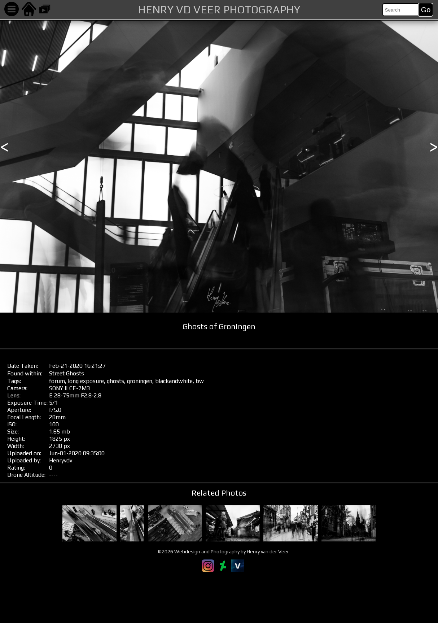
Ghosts (75, 373)
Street (57, 373)
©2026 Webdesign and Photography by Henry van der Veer (223, 551)
